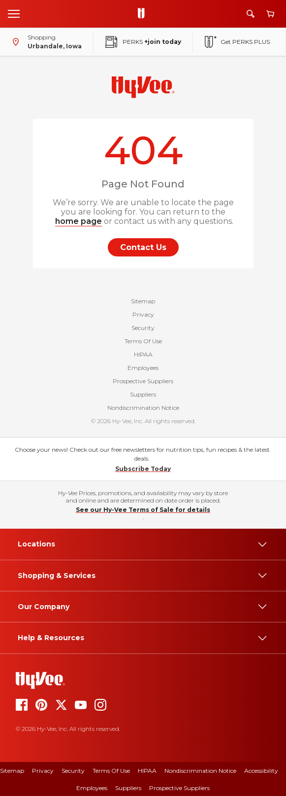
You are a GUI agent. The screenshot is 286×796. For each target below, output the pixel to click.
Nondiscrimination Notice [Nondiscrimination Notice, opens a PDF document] (200, 770)
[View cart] (270, 14)
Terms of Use (111, 770)
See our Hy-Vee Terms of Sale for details (143, 509)
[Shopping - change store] (45, 42)
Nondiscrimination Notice (143, 407)
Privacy (143, 314)
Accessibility (261, 770)
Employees (143, 367)
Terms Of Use (143, 341)
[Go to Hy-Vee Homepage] (144, 14)
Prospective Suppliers (143, 381)
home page (78, 221)
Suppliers (143, 394)
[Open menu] (14, 13)
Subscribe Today (143, 468)
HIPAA (143, 354)
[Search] (250, 14)
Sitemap (143, 301)
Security (143, 327)
